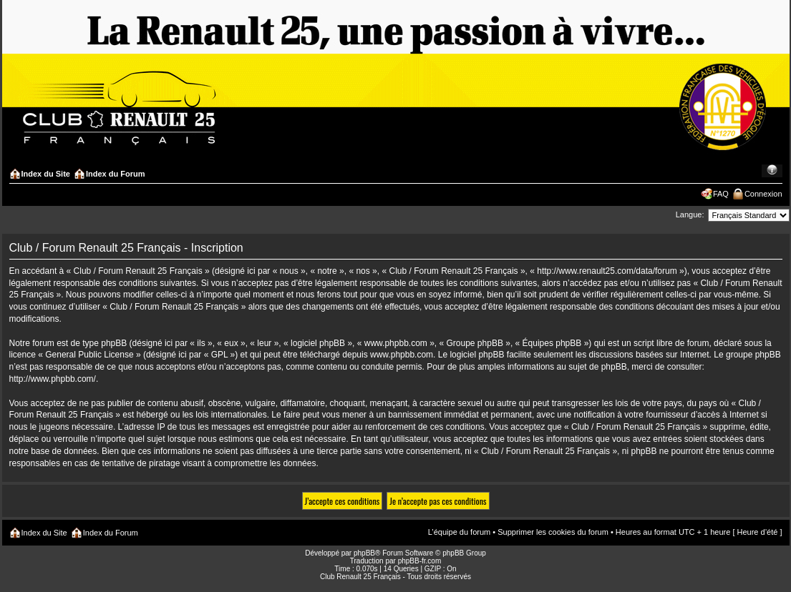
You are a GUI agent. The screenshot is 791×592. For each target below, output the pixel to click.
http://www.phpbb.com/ (52, 379)
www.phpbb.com (401, 355)
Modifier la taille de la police (772, 170)
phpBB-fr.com (420, 561)
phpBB (364, 553)
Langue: (690, 214)
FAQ (721, 193)
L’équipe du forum (459, 532)
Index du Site (45, 173)
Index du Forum (115, 173)
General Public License (89, 355)
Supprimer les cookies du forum (553, 532)
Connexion (763, 193)
